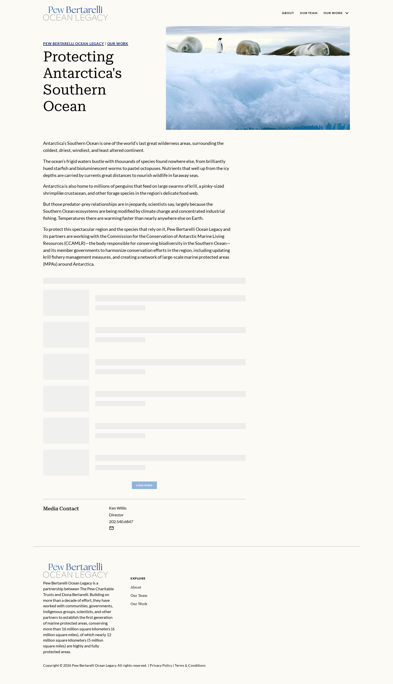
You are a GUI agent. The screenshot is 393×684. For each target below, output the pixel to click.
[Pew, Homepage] (75, 13)
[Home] (75, 565)
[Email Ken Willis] (111, 527)
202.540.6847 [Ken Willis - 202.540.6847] (121, 521)
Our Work (117, 43)
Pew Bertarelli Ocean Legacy (73, 43)
